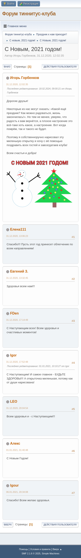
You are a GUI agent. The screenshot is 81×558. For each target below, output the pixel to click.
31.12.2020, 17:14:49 (17, 320)
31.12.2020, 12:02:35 (17, 84)
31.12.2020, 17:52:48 (17, 362)
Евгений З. (19, 271)
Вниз (7, 66)
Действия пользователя (60, 66)
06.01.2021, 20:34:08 (17, 492)
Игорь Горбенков (24, 78)
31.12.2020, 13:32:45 (17, 278)
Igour (14, 485)
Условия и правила (40, 549)
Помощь (23, 549)
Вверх (8, 524)
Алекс (15, 443)
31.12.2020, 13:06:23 (17, 236)
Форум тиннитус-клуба (29, 13)
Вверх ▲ (57, 549)
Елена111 (18, 229)
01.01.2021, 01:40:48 (17, 450)
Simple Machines (50, 553)
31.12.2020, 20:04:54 (17, 408)
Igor (13, 355)
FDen (14, 313)
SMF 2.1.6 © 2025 (31, 553)
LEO (13, 401)
